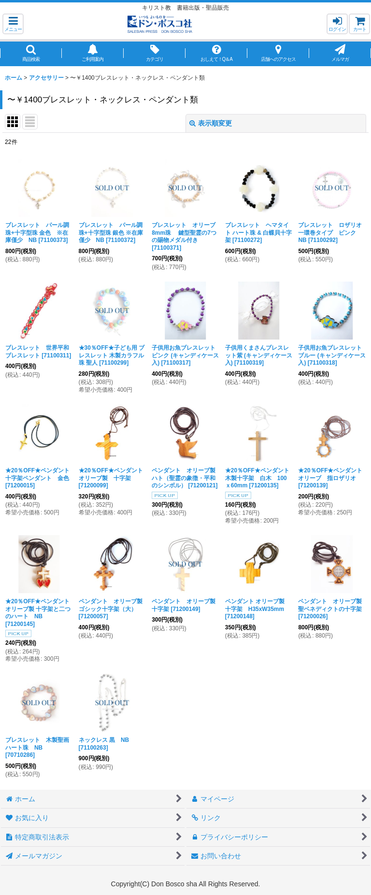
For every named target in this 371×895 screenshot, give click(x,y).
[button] (13, 24)
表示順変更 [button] (210, 123)
